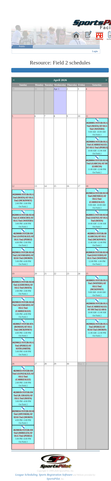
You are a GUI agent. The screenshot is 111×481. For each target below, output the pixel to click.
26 (13, 364)
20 (35, 273)
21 (45, 273)
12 (13, 186)
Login (95, 51)
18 (87, 186)
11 (87, 116)
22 (55, 273)
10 (79, 116)
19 (13, 273)
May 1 (81, 364)
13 (35, 186)
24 (79, 273)
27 (35, 364)
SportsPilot (53, 478)
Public (22, 46)
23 (68, 273)
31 (45, 89)
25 (87, 273)
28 (45, 364)
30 (35, 89)
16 (68, 186)
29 (13, 89)
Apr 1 (56, 89)
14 (45, 186)
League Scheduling (26, 474)
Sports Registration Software (55, 474)
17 (79, 186)
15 (55, 186)
